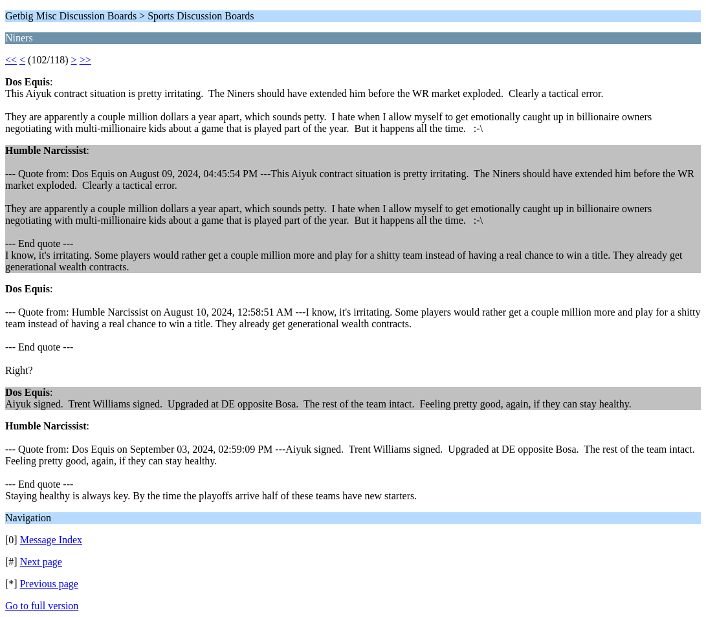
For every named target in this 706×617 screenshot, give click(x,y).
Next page (41, 561)
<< (11, 59)
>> (85, 59)
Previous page (49, 583)
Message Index (51, 539)
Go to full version (41, 605)
